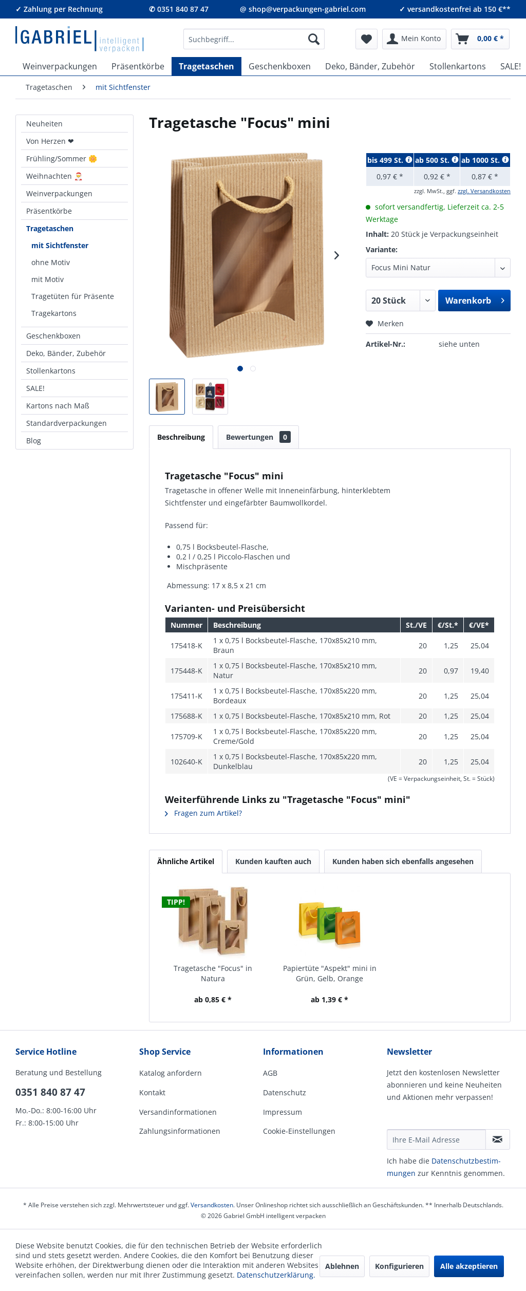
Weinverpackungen (59, 193)
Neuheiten (44, 123)
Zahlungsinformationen (179, 1131)
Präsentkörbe (49, 211)
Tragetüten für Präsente (72, 296)
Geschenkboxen (53, 336)
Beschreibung (181, 437)
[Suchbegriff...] (254, 39)
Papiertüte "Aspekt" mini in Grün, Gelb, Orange (330, 973)
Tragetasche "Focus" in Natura (213, 973)
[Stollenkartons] (457, 66)
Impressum (282, 1112)
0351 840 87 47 (50, 1092)
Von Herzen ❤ (50, 141)
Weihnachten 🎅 (54, 176)
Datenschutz (284, 1092)
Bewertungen (258, 437)
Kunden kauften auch (273, 861)
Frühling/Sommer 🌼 (61, 158)
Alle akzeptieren (469, 1266)
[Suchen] (314, 39)
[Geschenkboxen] (279, 66)
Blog (33, 440)
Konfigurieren (399, 1266)
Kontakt (152, 1092)
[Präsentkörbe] (138, 66)
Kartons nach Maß (57, 405)
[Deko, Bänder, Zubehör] (370, 66)
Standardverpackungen (66, 423)
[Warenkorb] (480, 39)
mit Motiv (47, 279)
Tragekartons (54, 313)
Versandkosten (212, 1205)
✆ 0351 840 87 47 (179, 9)
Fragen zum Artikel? (203, 813)
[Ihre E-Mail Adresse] (436, 1139)
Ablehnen (342, 1266)
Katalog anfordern (170, 1073)
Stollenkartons (51, 371)
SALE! (35, 388)
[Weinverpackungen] (59, 66)
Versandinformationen (178, 1112)
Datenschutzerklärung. (276, 1275)
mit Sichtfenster (59, 245)
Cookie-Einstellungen (299, 1131)
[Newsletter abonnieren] (497, 1139)
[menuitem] (254, 39)
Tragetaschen (49, 228)
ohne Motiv (50, 262)
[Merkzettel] (366, 39)
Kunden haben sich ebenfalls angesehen (403, 861)
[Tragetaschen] (206, 66)
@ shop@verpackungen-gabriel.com (303, 9)
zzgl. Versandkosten (484, 191)
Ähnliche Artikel (185, 861)
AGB (270, 1073)
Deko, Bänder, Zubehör (66, 353)
